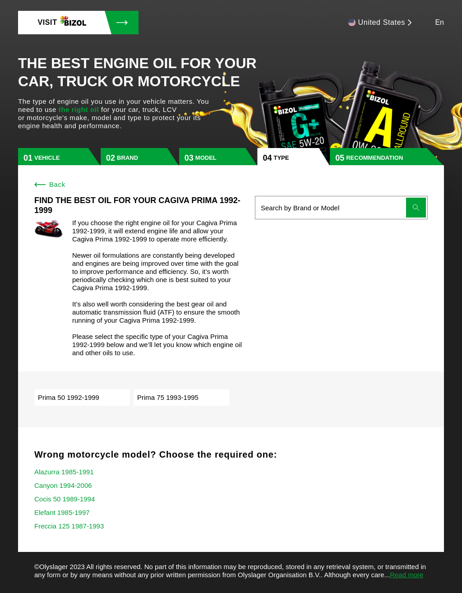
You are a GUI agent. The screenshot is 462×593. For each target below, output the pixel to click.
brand (127, 157)
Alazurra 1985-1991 (64, 472)
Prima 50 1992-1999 (68, 397)
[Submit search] (416, 208)
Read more (406, 575)
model (206, 157)
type (281, 157)
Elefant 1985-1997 (62, 512)
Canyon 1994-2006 (63, 485)
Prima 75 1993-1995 (168, 397)
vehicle (47, 157)
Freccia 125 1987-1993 (69, 526)
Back (49, 184)
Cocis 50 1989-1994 (64, 499)
